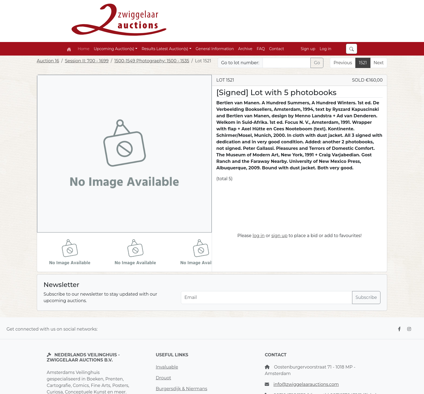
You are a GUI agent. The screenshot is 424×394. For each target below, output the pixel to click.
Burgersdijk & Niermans (181, 388)
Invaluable (167, 367)
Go (317, 62)
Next (379, 62)
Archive (245, 48)
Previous (342, 62)
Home (83, 48)
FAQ (261, 48)
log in (259, 235)
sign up (279, 235)
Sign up (308, 48)
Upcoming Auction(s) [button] (114, 48)
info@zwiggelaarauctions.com (306, 384)
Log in (325, 48)
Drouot (163, 377)
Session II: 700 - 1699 (87, 60)
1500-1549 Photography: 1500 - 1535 (151, 60)
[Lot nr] (287, 63)
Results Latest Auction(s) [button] (165, 48)
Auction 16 (48, 60)
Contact (276, 48)
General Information (215, 48)
